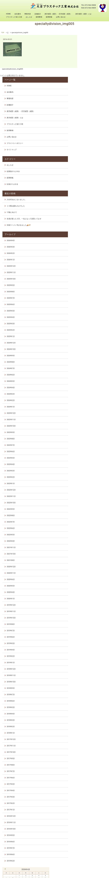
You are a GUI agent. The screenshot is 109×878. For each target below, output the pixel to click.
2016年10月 (90, 789)
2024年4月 (90, 348)
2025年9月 (90, 246)
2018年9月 (90, 649)
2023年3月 (90, 431)
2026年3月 (90, 207)
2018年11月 (90, 636)
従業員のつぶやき (92, 130)
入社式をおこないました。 (95, 157)
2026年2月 (90, 214)
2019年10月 (90, 578)
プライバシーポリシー (94, 104)
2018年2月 (90, 687)
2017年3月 (90, 758)
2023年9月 (90, 393)
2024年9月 (90, 316)
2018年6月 (90, 662)
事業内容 (76, 1)
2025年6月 (90, 265)
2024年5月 (90, 342)
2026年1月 (90, 220)
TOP (2, 32)
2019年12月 (90, 566)
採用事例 (87, 8)
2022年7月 (90, 483)
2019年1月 (90, 623)
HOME (56, 1)
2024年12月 (90, 303)
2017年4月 (90, 751)
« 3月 (84, 828)
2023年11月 (90, 380)
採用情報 (97, 8)
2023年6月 (90, 412)
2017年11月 (90, 706)
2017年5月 (90, 745)
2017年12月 (90, 700)
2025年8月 (90, 252)
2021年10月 (90, 514)
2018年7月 (90, 655)
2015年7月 (90, 809)
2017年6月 (90, 738)
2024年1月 (90, 367)
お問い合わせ (59, 11)
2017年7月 (90, 732)
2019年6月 (90, 598)
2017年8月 (90, 726)
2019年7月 (90, 591)
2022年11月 (90, 457)
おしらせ (77, 8)
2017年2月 (90, 764)
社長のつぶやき (91, 143)
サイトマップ (91, 110)
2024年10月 (90, 310)
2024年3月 (90, 355)
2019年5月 (90, 604)
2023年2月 (90, 438)
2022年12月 (90, 451)
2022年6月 (90, 489)
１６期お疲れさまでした (95, 163)
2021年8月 (90, 521)
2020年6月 (90, 540)
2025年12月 (90, 227)
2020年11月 (90, 534)
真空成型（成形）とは (93, 5)
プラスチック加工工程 (62, 8)
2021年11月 (90, 508)
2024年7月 (90, 329)
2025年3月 (90, 284)
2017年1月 (90, 770)
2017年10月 (90, 713)
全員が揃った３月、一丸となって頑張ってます (96, 177)
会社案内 (66, 1)
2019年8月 (90, 585)
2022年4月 (90, 502)
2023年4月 (90, 425)
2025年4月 (90, 278)
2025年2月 (90, 291)
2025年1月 (90, 297)
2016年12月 (90, 777)
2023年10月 (90, 387)
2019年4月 (90, 610)
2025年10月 (90, 239)
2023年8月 (90, 399)
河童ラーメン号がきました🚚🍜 (96, 186)
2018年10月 (90, 642)
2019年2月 (90, 617)
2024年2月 (90, 361)
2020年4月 (90, 553)
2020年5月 (90, 546)
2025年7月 (90, 259)
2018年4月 (90, 674)
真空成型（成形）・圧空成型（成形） (68, 5)
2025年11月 (90, 233)
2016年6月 (90, 802)
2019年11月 (90, 572)
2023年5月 (90, 419)
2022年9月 (90, 470)
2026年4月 (90, 201)
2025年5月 (90, 271)
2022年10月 (90, 463)
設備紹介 (86, 1)
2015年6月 (90, 815)
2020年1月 (90, 559)
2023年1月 (90, 444)
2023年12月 (90, 374)
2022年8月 (90, 476)
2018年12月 (90, 630)
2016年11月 (90, 783)
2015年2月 (90, 821)
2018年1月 (90, 694)
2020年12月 (90, 527)
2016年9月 (90, 796)
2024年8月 (90, 323)
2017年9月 (90, 719)
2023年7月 (90, 406)
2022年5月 (90, 495)
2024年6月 (90, 335)
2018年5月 (90, 668)
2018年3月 (90, 681)
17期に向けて (91, 170)
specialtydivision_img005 (12, 69)
